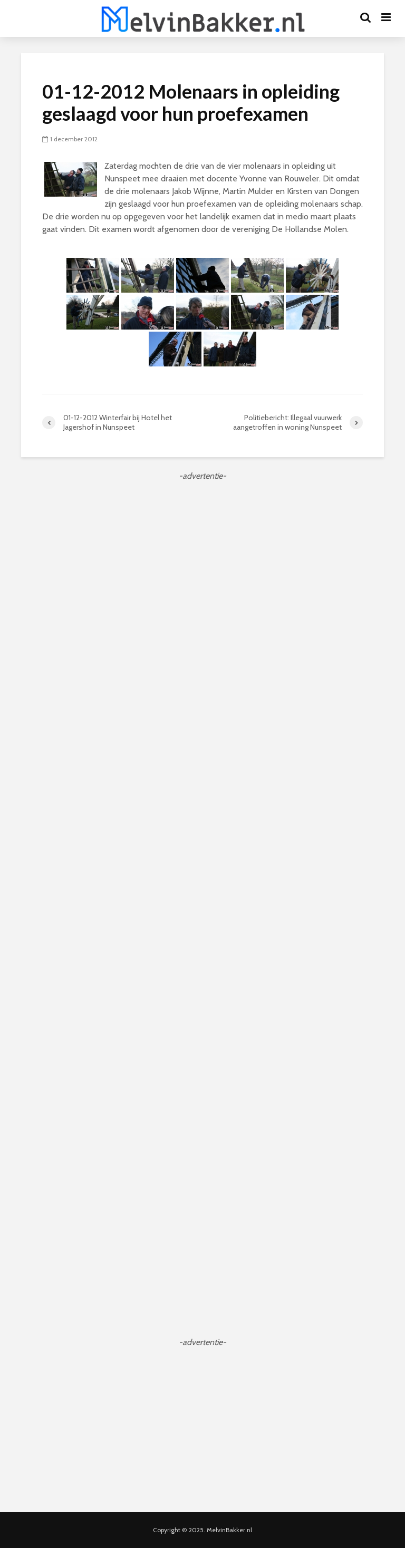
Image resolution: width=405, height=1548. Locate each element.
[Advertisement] (202, 556)
